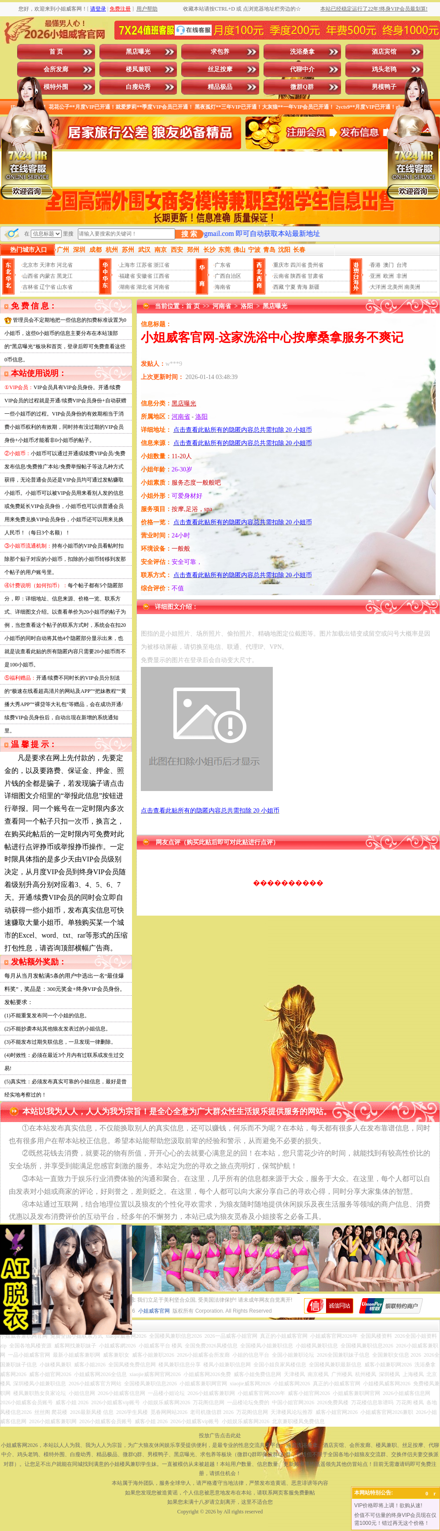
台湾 (401, 265)
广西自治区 (228, 276)
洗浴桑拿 (302, 51)
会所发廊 (56, 69)
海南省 (223, 287)
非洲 (401, 276)
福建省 (127, 276)
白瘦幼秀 (138, 87)
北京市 (30, 265)
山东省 (65, 287)
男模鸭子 (384, 87)
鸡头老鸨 (384, 69)
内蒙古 (47, 276)
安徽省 (144, 276)
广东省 (223, 265)
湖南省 (127, 287)
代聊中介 (302, 69)
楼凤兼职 (138, 69)
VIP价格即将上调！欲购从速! (388, 1505)
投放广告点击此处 (220, 1435)
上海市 (127, 265)
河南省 (161, 287)
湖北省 (144, 287)
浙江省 (161, 265)
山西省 (30, 276)
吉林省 (30, 287)
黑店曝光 (138, 51)
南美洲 (412, 287)
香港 (375, 265)
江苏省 (144, 265)
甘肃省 (315, 276)
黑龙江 (65, 276)
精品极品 (220, 87)
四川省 (298, 265)
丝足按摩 (220, 69)
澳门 (388, 265)
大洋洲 (378, 287)
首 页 (56, 51)
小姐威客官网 (154, 1311)
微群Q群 (302, 87)
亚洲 (375, 276)
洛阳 (247, 306)
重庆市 (281, 265)
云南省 (281, 276)
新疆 (314, 287)
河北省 (65, 265)
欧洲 (388, 276)
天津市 (47, 265)
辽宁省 (47, 287)
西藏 (278, 287)
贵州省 (315, 265)
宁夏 (290, 287)
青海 (302, 287)
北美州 (395, 287)
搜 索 (189, 234)
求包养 (220, 51)
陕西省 (298, 276)
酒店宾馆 (384, 51)
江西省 (161, 276)
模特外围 (56, 87)
